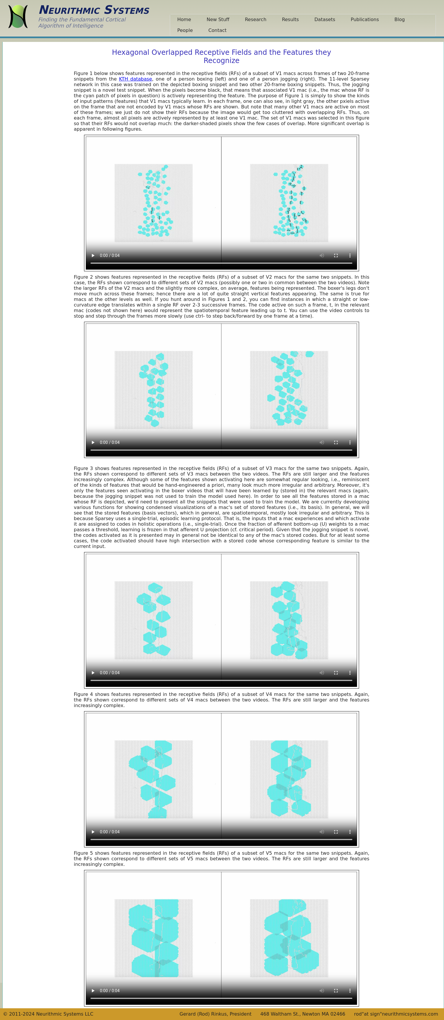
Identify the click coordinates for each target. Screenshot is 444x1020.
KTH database (135, 79)
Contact (217, 30)
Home (184, 19)
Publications (365, 19)
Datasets (325, 19)
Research (255, 19)
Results (290, 19)
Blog (400, 19)
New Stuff (217, 19)
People (185, 30)
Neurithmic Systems (93, 9)
